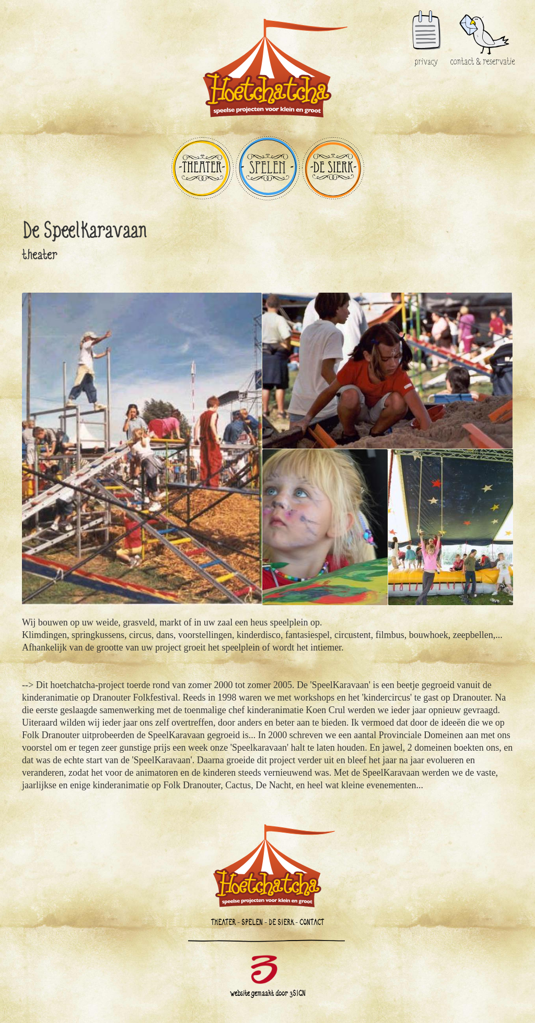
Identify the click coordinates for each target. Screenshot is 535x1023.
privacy (426, 38)
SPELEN (267, 168)
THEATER (202, 168)
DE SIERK (333, 168)
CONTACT (311, 922)
